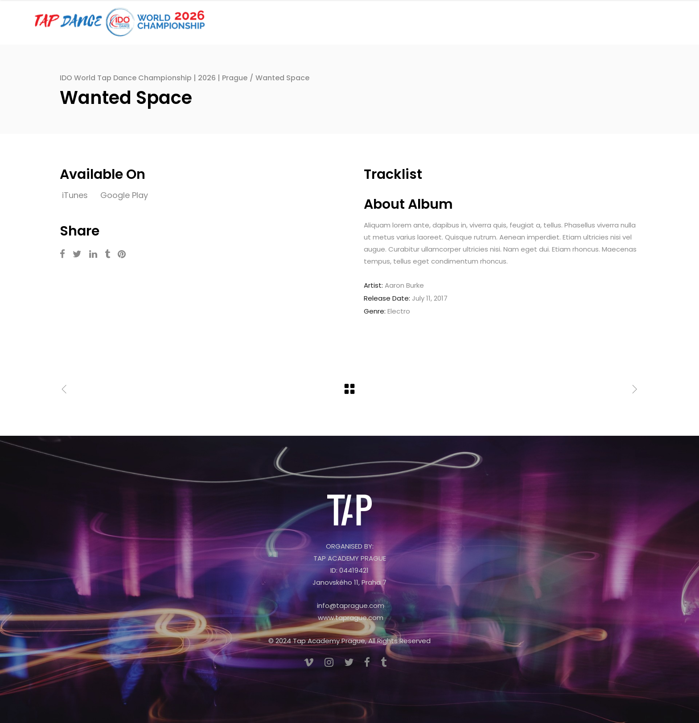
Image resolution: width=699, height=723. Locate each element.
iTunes (76, 195)
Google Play (124, 195)
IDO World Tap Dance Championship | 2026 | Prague (153, 78)
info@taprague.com (350, 605)
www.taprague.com (350, 617)
